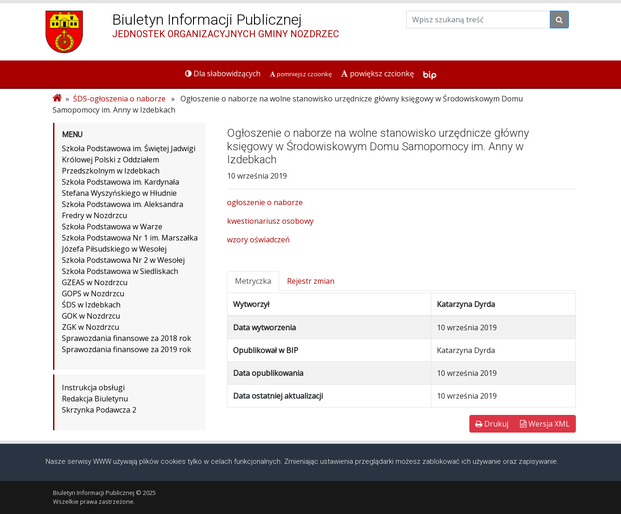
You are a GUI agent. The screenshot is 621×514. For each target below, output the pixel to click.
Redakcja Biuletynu (95, 399)
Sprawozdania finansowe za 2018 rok (126, 338)
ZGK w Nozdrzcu (90, 327)
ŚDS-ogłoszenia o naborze (119, 98)
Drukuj (491, 424)
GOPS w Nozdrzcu (93, 293)
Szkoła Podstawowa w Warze (112, 226)
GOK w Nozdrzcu (91, 316)
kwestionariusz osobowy (270, 221)
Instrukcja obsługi (93, 387)
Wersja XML (545, 424)
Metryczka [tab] (253, 281)
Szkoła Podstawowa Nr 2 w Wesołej (123, 260)
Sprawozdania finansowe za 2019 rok (126, 349)
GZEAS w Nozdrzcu (94, 282)
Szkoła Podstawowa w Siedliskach (120, 271)
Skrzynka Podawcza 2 (99, 410)
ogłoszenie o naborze (265, 202)
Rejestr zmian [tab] (310, 281)
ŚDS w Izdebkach (91, 305)
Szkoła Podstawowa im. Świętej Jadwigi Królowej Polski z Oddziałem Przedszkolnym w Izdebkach (128, 159)
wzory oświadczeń (258, 239)
